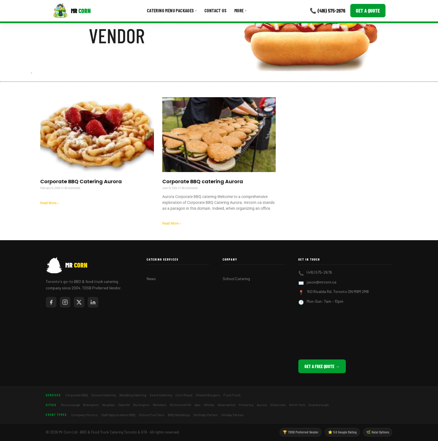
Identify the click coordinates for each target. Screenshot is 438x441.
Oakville (124, 405)
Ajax (197, 405)
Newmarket (226, 405)
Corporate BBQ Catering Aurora (81, 181)
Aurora (262, 405)
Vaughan (108, 405)
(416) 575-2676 (319, 272)
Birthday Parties (206, 415)
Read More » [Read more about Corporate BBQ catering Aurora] (171, 223)
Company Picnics (84, 415)
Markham (159, 405)
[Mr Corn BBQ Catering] (72, 10)
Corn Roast (183, 395)
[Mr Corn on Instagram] (65, 302)
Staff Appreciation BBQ (118, 415)
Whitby (209, 405)
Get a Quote (368, 11)
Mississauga (70, 405)
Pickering (246, 405)
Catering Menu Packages (172, 10)
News (151, 278)
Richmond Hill (180, 405)
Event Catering (161, 395)
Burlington (141, 405)
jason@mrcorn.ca (321, 282)
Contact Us (215, 10)
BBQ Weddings (179, 415)
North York (297, 405)
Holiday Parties (232, 415)
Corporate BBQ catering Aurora (202, 181)
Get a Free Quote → (322, 366)
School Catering (236, 278)
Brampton (91, 405)
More (240, 10)
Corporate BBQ (76, 395)
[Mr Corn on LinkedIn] (93, 302)
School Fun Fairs (152, 415)
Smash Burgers (208, 395)
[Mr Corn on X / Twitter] (79, 302)
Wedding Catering (132, 395)
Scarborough (318, 405)
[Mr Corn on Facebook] (51, 302)
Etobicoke (278, 405)
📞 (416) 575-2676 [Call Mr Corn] (327, 10)
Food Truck (232, 395)
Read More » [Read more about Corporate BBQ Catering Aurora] (49, 203)
